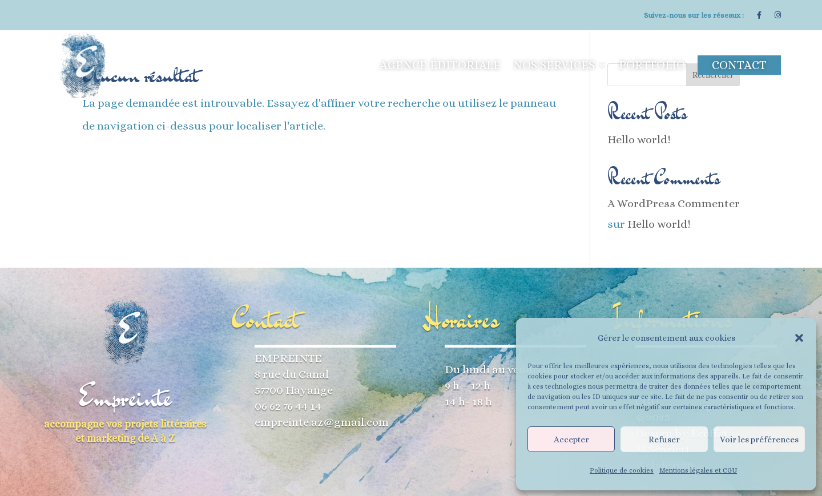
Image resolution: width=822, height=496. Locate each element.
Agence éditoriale (440, 65)
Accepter (571, 439)
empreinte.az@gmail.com (322, 422)
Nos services (554, 65)
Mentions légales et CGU (698, 470)
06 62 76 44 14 (288, 406)
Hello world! (639, 139)
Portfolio (652, 65)
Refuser (664, 439)
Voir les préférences (759, 439)
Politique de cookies (622, 470)
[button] (799, 338)
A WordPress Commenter (673, 203)
